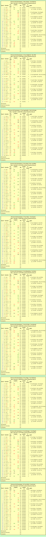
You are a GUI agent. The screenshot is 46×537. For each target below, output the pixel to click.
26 (2, 45)
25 (2, 43)
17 (2, 31)
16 (2, 30)
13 (2, 25)
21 (2, 37)
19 (2, 34)
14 (2, 27)
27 (2, 46)
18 (2, 33)
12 (2, 24)
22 (2, 39)
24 (2, 42)
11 (2, 22)
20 (2, 36)
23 (2, 40)
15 (2, 28)
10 (2, 21)
